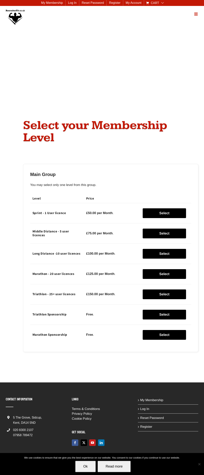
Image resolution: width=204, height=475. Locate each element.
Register (146, 427)
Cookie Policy (81, 418)
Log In (144, 409)
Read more (114, 466)
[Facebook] (75, 442)
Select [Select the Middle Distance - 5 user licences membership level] (164, 233)
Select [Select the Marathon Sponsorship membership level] (164, 335)
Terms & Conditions (86, 409)
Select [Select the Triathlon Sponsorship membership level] (164, 314)
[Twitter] (84, 442)
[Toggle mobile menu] (196, 14)
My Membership (151, 400)
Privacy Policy (82, 414)
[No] (199, 464)
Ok (85, 466)
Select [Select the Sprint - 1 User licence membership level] (164, 213)
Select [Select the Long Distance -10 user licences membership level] (164, 254)
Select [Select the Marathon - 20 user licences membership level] (164, 274)
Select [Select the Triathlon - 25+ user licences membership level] (164, 294)
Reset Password (152, 418)
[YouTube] (92, 442)
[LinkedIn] (101, 442)
